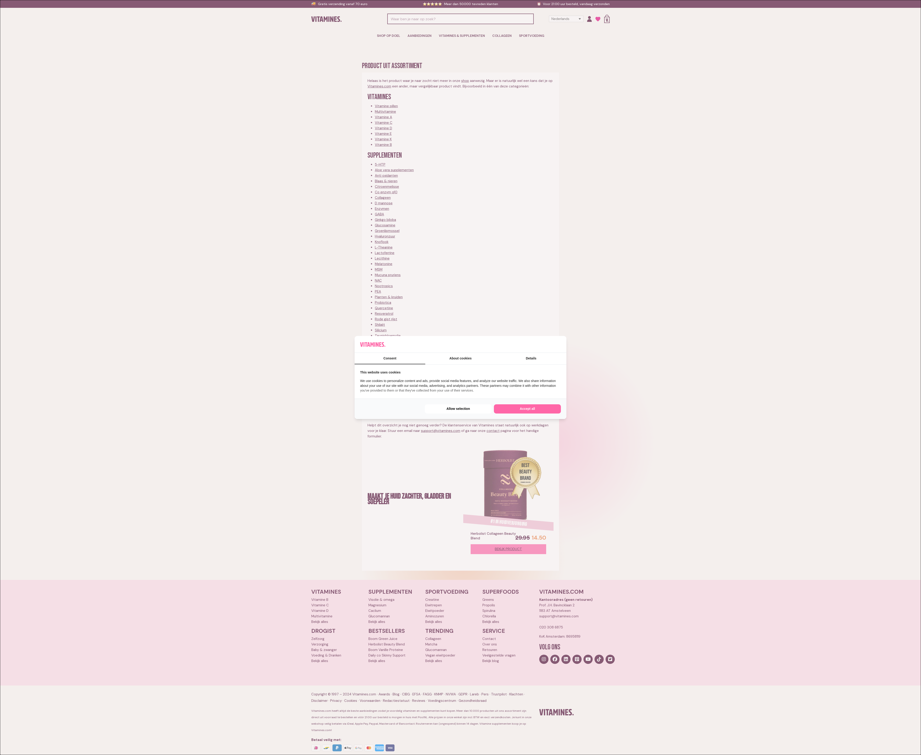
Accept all (527, 409)
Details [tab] (531, 358)
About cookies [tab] (460, 358)
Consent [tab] (389, 358)
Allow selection (458, 409)
